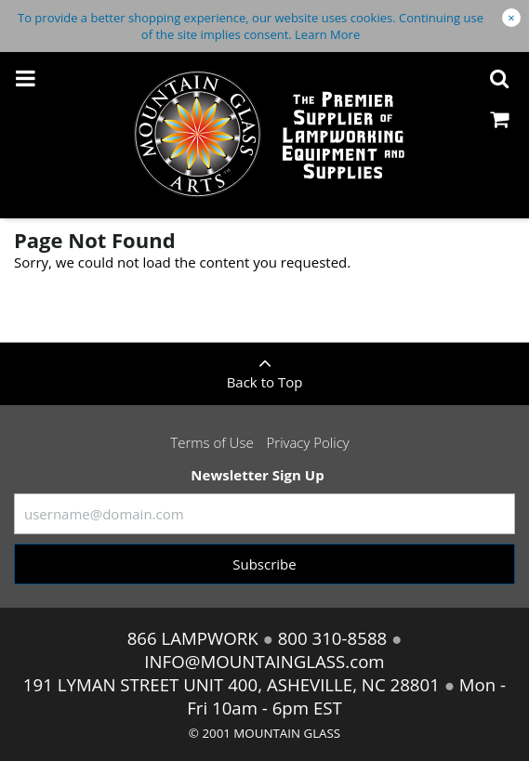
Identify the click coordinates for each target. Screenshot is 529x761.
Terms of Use (211, 442)
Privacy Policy (308, 442)
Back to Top (264, 367)
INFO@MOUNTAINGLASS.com (264, 661)
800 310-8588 (332, 637)
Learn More (327, 34)
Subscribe (264, 564)
